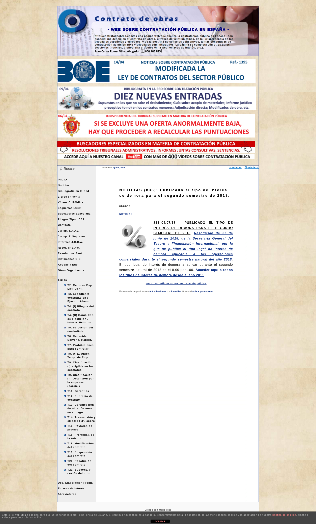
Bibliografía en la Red (73, 191)
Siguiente (252, 167)
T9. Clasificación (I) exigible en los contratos (81, 366)
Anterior (235, 167)
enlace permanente (202, 291)
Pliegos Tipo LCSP (71, 219)
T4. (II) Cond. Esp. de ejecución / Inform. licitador (81, 319)
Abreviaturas (67, 494)
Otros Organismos (71, 270)
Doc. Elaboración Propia (75, 482)
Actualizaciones (157, 291)
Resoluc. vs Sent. (70, 253)
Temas (62, 279)
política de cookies (284, 515)
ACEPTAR (160, 521)
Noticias (64, 185)
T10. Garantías (78, 391)
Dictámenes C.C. (70, 258)
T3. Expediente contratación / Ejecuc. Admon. (79, 297)
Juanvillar (175, 291)
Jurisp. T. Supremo (71, 236)
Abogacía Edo (68, 264)
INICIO (62, 179)
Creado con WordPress (158, 509)
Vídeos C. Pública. (71, 202)
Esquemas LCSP (69, 207)
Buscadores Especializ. (74, 213)
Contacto (64, 224)
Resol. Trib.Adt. (69, 247)
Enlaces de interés (71, 488)
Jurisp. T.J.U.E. (69, 230)
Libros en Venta (69, 196)
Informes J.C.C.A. (70, 242)
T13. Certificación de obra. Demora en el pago (81, 408)
